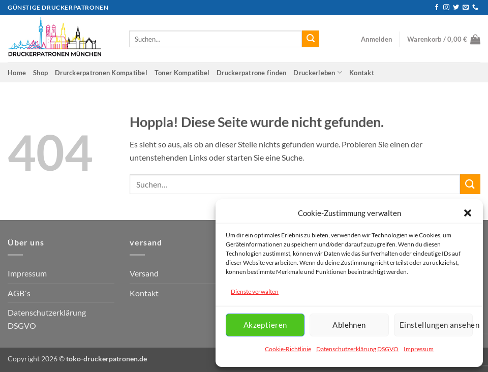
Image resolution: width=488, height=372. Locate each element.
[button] (468, 213)
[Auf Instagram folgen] (446, 7)
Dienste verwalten (255, 291)
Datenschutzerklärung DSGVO (357, 349)
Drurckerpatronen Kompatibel (101, 73)
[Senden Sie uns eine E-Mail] (466, 7)
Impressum (419, 349)
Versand (144, 273)
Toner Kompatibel (182, 73)
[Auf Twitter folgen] (456, 7)
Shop (40, 73)
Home (17, 73)
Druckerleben (317, 72)
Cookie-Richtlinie (288, 349)
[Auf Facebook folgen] (437, 7)
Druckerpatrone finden (251, 73)
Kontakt (361, 73)
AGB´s (19, 293)
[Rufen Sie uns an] (475, 7)
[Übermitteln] (310, 39)
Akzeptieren (265, 324)
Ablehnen (349, 324)
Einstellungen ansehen (436, 324)
